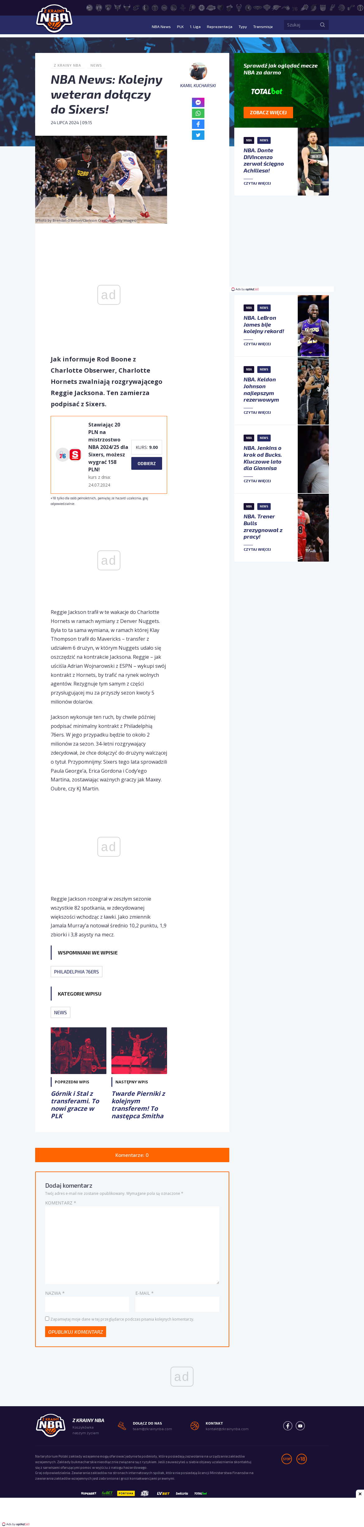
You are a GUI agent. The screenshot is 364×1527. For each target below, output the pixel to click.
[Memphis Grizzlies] (220, 7)
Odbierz (147, 463)
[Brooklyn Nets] (108, 7)
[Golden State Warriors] (173, 7)
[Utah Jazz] (351, 7)
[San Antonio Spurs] (332, 7)
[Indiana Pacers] (192, 7)
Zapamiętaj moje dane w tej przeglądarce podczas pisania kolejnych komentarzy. (122, 1319)
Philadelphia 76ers (76, 971)
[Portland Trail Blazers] (313, 7)
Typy (240, 26)
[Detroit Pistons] (164, 7)
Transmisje (262, 26)
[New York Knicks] (267, 7)
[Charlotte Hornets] (117, 7)
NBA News (152, 26)
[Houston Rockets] (183, 7)
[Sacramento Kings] (323, 7)
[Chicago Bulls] (127, 7)
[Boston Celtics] (99, 7)
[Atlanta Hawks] (89, 7)
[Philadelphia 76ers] (295, 7)
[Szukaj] (322, 26)
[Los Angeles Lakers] (211, 7)
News (96, 65)
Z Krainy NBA (67, 65)
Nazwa (55, 1293)
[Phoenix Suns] (304, 7)
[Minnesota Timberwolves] (248, 7)
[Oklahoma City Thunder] (276, 7)
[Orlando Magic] (285, 7)
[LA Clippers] (201, 7)
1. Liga (188, 26)
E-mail (144, 1293)
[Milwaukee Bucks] (239, 7)
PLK (171, 26)
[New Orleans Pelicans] (257, 7)
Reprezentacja (214, 26)
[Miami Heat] (229, 7)
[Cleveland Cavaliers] (136, 7)
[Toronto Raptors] (341, 7)
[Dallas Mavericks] (145, 7)
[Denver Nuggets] (155, 7)
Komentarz (60, 1203)
